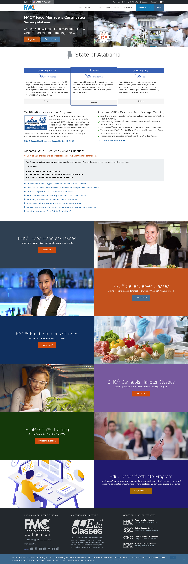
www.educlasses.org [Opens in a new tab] (95, 547)
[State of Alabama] (94, 54)
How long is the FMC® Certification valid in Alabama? (50, 199)
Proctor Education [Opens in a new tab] (47, 440)
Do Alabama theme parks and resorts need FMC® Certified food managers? (60, 155)
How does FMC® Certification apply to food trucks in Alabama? (55, 195)
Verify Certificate (130, 2)
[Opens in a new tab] (31, 548)
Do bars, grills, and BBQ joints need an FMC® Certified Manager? (55, 183)
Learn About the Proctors (111, 140)
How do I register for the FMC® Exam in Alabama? (49, 191)
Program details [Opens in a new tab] (141, 490)
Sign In (159, 7)
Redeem (128, 7)
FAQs (116, 2)
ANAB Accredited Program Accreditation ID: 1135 (49, 141)
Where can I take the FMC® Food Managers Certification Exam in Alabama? (60, 207)
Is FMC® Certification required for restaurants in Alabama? (53, 203)
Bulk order (50, 39)
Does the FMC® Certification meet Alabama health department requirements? (62, 187)
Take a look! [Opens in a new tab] (141, 297)
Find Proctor (84, 7)
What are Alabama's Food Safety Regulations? (47, 211)
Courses (98, 7)
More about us (31, 544)
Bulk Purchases (113, 7)
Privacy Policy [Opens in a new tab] (87, 560)
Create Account (145, 7)
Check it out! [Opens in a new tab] (47, 249)
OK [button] (173, 557)
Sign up (31, 39)
